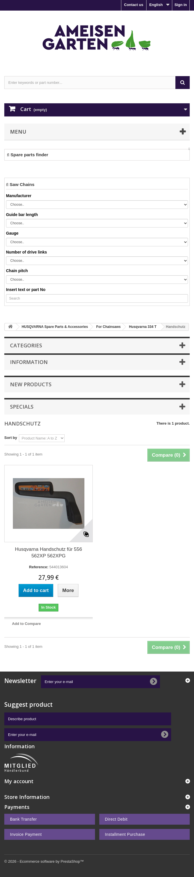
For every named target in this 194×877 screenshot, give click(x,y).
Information (29, 362)
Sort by (10, 437)
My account (18, 781)
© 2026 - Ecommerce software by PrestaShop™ (44, 861)
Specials (21, 406)
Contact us (133, 5)
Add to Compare (26, 623)
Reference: (38, 567)
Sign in (181, 5)
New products (31, 384)
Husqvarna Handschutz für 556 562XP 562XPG (48, 553)
